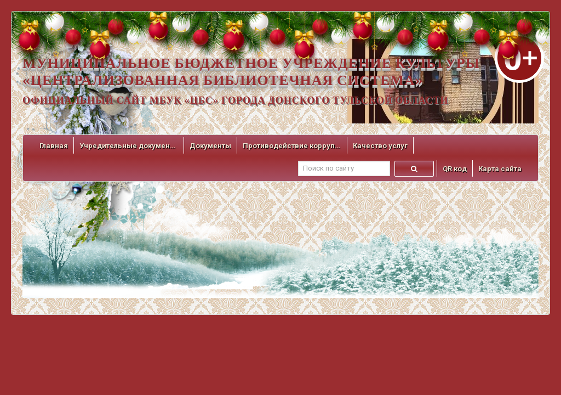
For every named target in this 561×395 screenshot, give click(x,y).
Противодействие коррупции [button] (292, 146)
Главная (53, 146)
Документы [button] (210, 146)
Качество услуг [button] (380, 146)
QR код (455, 169)
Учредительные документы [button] (128, 146)
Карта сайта (500, 169)
